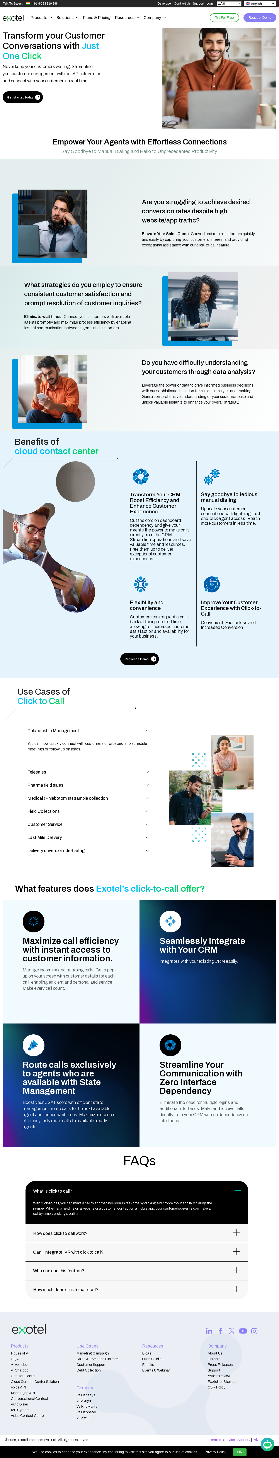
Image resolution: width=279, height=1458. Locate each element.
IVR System (20, 1410)
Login (210, 3)
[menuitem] (260, 3)
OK (239, 1452)
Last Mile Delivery (44, 837)
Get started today (23, 97)
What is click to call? (52, 1191)
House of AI (20, 1353)
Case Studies (152, 1359)
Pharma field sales (45, 785)
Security (243, 1440)
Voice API (18, 1387)
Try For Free (222, 17)
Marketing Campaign (93, 1353)
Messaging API (23, 1393)
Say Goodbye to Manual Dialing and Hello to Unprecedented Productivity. (139, 151)
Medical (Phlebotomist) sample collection (67, 798)
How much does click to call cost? (66, 1289)
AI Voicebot (20, 1364)
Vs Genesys (86, 1395)
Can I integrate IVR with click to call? (68, 1252)
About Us (215, 1353)
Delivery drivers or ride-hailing (56, 850)
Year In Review (219, 1376)
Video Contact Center (28, 1415)
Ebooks (148, 1364)
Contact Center (23, 1376)
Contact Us (182, 3)
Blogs (146, 1353)
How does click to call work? (60, 1233)
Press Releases (220, 1364)
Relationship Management (53, 730)
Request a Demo (140, 659)
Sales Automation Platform (98, 1359)
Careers (214, 1359)
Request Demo (259, 17)
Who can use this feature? (58, 1270)
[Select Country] (229, 3)
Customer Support (91, 1364)
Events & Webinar (156, 1370)
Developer (165, 3)
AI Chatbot (19, 1370)
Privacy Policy (215, 1452)
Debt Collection (89, 1370)
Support (198, 3)
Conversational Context (29, 1398)
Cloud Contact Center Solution (35, 1381)
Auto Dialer (19, 1404)
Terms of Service (222, 1440)
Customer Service (45, 824)
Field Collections (43, 811)
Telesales (36, 772)
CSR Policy (216, 1387)
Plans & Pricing (97, 17)
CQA (15, 1359)
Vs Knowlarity (87, 1406)
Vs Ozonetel (86, 1412)
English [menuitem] (256, 3)
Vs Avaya (84, 1401)
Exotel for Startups (222, 1381)
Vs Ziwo (82, 1418)
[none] (260, 3)
